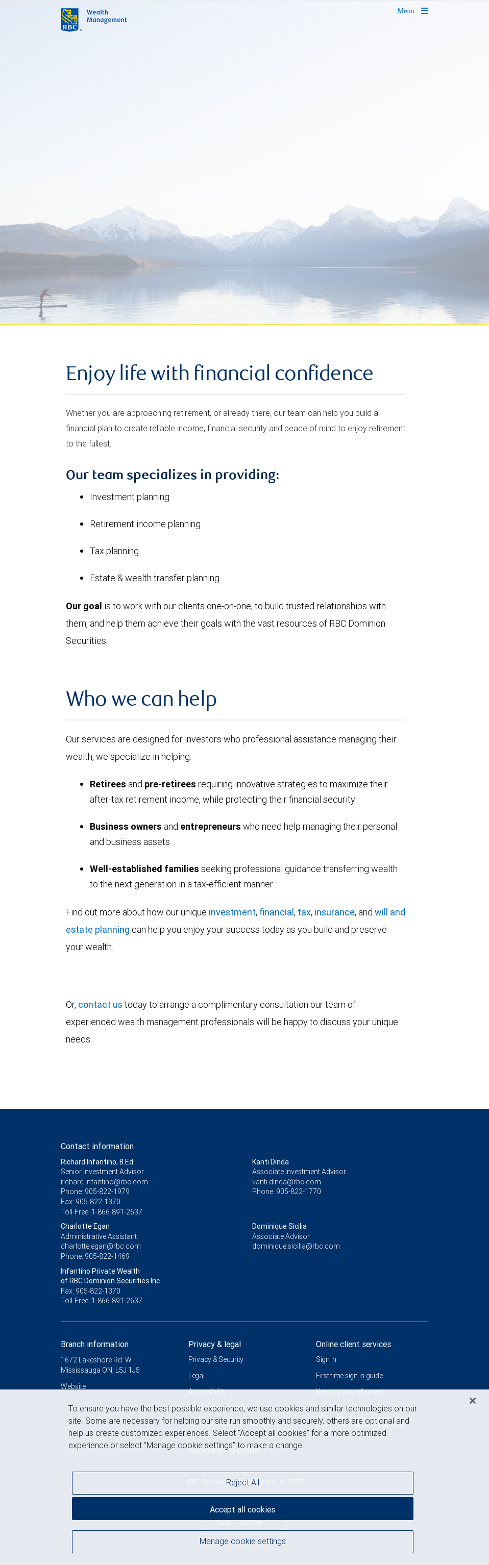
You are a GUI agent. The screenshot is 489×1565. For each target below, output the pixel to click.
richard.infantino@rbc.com (104, 1181)
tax (304, 912)
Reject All (242, 1486)
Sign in (326, 1359)
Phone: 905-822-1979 (95, 1191)
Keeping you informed (349, 1391)
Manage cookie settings (243, 1544)
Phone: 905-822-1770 (286, 1191)
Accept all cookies (242, 1512)
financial (276, 912)
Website (73, 1386)
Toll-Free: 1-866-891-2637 (101, 1211)
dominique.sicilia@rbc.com (296, 1246)
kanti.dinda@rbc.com (286, 1181)
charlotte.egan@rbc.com (101, 1246)
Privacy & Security (215, 1359)
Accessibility (207, 1391)
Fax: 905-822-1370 (90, 1201)
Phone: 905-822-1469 (95, 1256)
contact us (100, 1004)
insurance (334, 912)
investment (232, 912)
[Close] (472, 1404)
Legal (196, 1375)
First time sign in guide (349, 1375)
